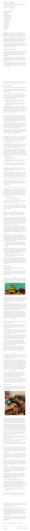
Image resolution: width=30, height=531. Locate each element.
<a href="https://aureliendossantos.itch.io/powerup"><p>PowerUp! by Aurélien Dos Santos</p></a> (15, 498)
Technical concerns (6, 28)
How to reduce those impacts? (7, 18)
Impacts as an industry (6, 12)
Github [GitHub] (22, 528)
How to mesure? (6, 13)
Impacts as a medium (6, 19)
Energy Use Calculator (13, 197)
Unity (12, 447)
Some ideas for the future (7, 23)
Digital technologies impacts (7, 15)
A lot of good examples (7, 22)
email (21, 523)
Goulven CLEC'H (12, 7)
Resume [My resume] (22, 526)
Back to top (5, 526)
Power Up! (5, 29)
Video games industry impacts (7, 16)
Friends (17, 528)
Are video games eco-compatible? (7, 10)
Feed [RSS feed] (19, 528)
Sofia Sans (11, 463)
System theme (5, 528)
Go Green (13, 460)
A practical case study (6, 25)
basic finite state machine (14, 479)
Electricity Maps (7, 157)
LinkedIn (25, 528)
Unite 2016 (6, 489)
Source (24, 93)
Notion (5, 457)
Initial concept (6, 26)
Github (21, 453)
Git (6, 453)
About (19, 526)
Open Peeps (23, 461)
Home (17, 526)
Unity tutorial (18, 488)
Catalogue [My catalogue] (25, 526)
